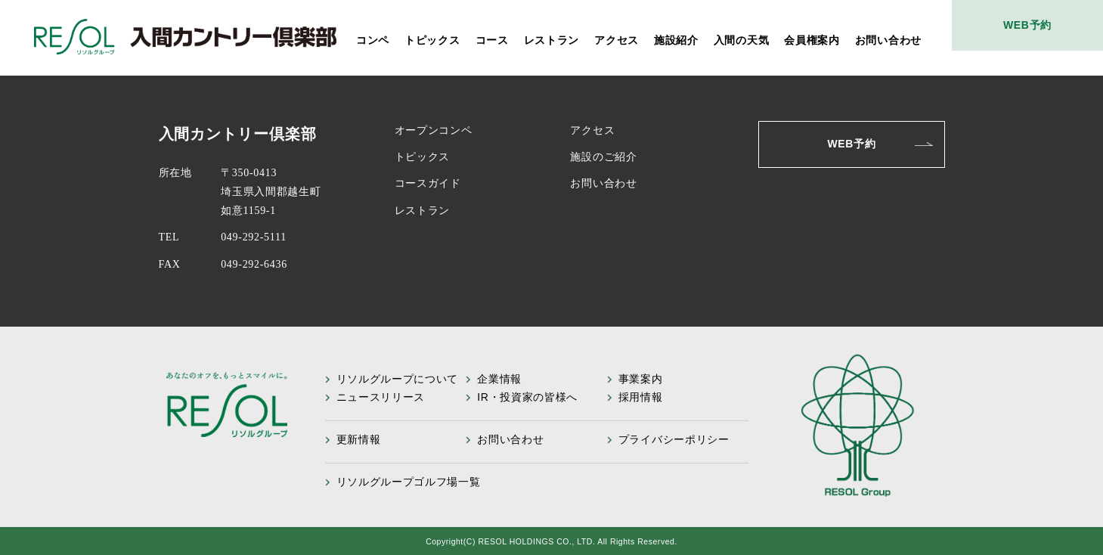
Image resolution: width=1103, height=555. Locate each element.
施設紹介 (676, 40)
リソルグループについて (397, 379)
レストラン (552, 40)
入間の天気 (742, 40)
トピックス (432, 40)
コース (492, 40)
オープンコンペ (433, 130)
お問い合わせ (888, 40)
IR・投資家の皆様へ (527, 397)
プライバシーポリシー (674, 439)
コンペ (372, 40)
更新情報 (358, 439)
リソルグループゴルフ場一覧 (408, 482)
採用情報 (640, 397)
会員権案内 (812, 40)
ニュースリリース (381, 397)
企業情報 (499, 379)
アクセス (616, 40)
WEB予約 (1027, 25)
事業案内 (640, 379)
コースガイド (428, 183)
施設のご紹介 (603, 157)
